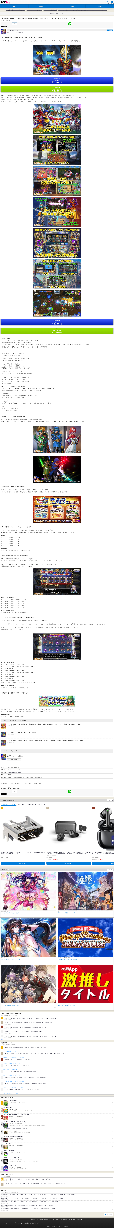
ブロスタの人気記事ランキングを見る (9, 1069)
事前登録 (52, 13)
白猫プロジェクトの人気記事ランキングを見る (11, 1063)
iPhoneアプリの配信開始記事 (50, 10)
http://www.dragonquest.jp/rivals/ (15, 769)
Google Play (57, 89)
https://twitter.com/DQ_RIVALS (14, 772)
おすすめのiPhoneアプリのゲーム (34, 10)
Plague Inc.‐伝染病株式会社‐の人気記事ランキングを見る (13, 1081)
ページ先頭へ (109, 1214)
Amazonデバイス (31, 804)
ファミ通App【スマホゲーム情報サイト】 (15, 10)
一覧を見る (110, 800)
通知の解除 (64, 1219)
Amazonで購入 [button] (23, 863)
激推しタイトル (60, 13)
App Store (57, 80)
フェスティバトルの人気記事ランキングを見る (11, 1075)
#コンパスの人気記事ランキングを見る (9, 1051)
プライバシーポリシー (54, 1219)
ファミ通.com (71, 1219)
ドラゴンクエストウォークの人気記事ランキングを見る (13, 1057)
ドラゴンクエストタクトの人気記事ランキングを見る (12, 1087)
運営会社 (46, 1219)
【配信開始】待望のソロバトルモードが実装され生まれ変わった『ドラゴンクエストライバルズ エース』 (82, 10)
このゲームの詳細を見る (14, 759)
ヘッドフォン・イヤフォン (8, 804)
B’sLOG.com (79, 1219)
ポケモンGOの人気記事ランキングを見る (10, 1093)
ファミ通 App (6, 2)
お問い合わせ (34, 1219)
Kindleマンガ (21, 804)
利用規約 (41, 1219)
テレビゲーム (41, 804)
